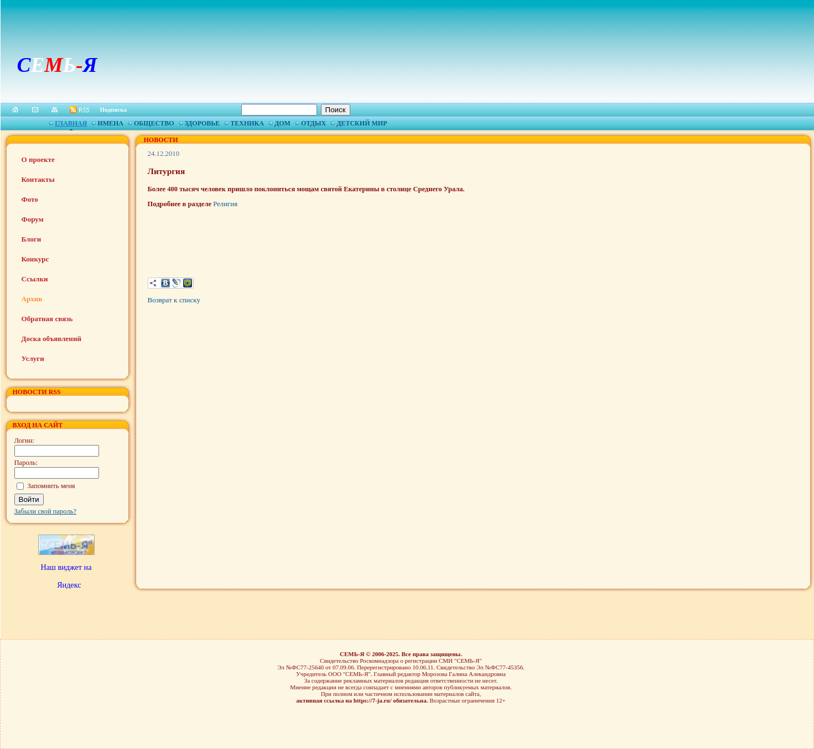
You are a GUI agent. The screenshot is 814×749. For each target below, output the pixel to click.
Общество (154, 123)
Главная (71, 123)
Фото (30, 199)
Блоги (32, 239)
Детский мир (361, 123)
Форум (33, 219)
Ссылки (35, 279)
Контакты (38, 179)
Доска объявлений (51, 338)
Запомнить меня (51, 486)
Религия (225, 204)
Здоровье (202, 123)
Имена (110, 123)
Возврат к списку (174, 300)
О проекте (38, 159)
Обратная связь (47, 319)
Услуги (33, 358)
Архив (32, 299)
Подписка (113, 109)
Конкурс (35, 259)
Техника (247, 123)
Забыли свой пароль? (45, 511)
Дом (282, 123)
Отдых (313, 123)
